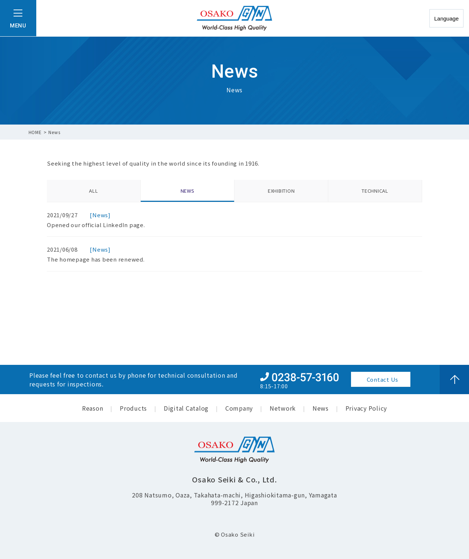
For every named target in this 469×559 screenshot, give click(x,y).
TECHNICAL (375, 190)
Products (133, 408)
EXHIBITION (281, 190)
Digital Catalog (186, 408)
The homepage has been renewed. (96, 259)
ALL (93, 190)
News (321, 408)
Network (283, 408)
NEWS (188, 190)
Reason (92, 408)
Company (239, 408)
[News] (100, 215)
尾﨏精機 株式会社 (234, 18)
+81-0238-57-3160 (299, 376)
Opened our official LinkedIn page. (96, 225)
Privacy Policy (366, 408)
